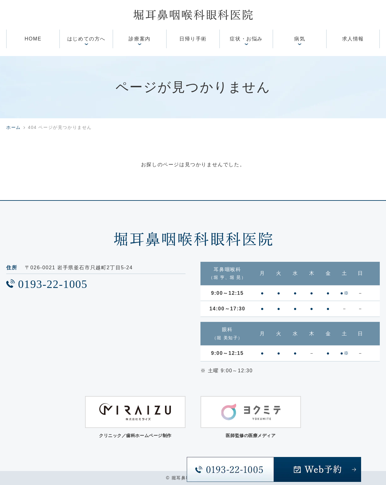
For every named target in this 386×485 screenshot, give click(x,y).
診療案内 (139, 38)
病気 (299, 38)
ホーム (13, 127)
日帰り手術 (193, 38)
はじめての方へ (86, 38)
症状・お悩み (246, 38)
